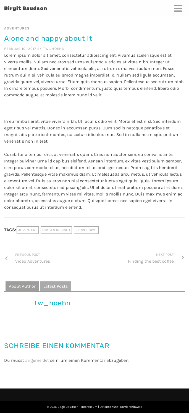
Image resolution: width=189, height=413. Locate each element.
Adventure (27, 230)
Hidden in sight (56, 230)
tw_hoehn (54, 49)
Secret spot (86, 230)
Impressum (89, 407)
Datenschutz (109, 407)
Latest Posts (55, 286)
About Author (22, 286)
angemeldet (37, 360)
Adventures (17, 28)
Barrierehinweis (131, 407)
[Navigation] (178, 8)
